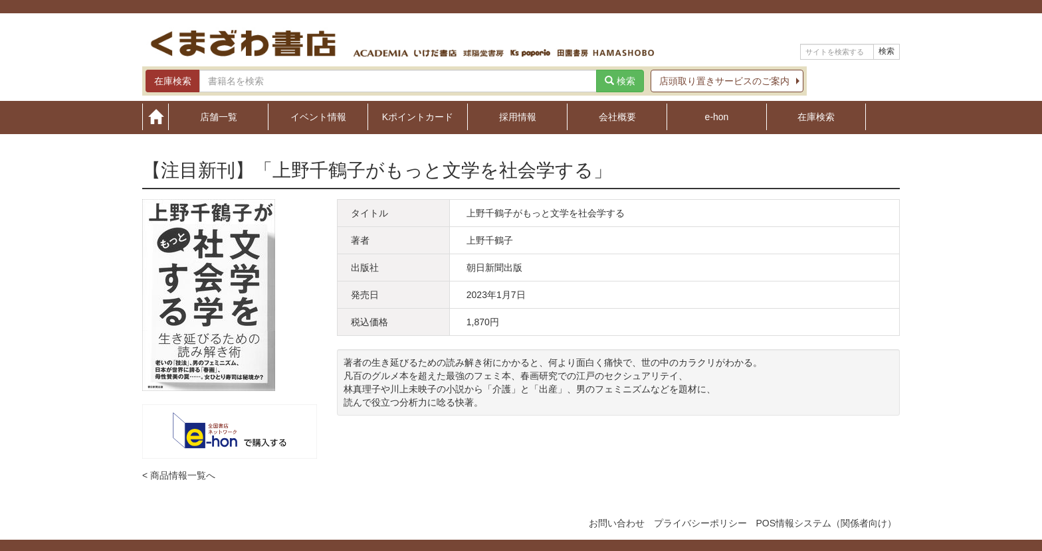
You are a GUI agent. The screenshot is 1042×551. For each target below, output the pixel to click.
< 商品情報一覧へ (178, 475)
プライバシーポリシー (700, 523)
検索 (886, 51)
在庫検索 (816, 116)
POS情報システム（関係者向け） (826, 523)
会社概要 (617, 116)
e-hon (717, 116)
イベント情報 (318, 116)
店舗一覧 (218, 116)
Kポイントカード (417, 116)
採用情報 (517, 116)
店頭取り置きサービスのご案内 (724, 81)
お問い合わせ (617, 523)
